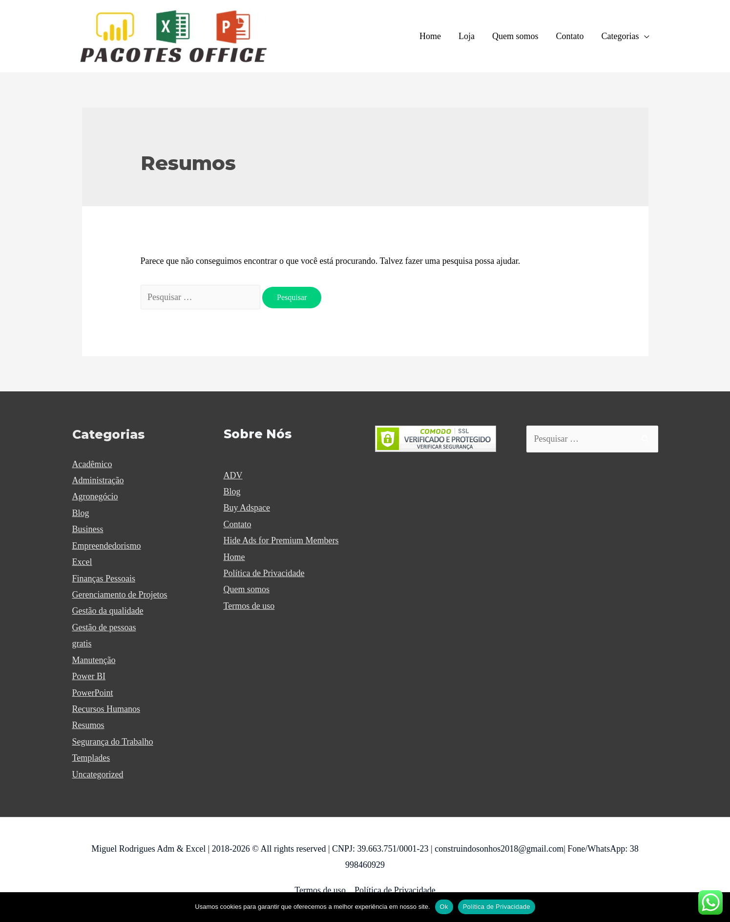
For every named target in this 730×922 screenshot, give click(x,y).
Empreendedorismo (106, 546)
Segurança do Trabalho (112, 742)
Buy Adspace (247, 508)
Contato (570, 36)
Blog (80, 513)
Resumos (88, 725)
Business (88, 529)
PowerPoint (92, 693)
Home (430, 36)
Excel (82, 562)
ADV (233, 475)
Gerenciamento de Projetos (119, 595)
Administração (98, 480)
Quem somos (515, 36)
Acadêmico (92, 464)
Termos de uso (249, 606)
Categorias (620, 36)
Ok (444, 906)
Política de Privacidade (264, 573)
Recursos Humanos (106, 709)
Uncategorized (98, 774)
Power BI (89, 676)
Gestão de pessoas (104, 627)
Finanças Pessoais (104, 578)
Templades (91, 758)
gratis (82, 643)
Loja (467, 36)
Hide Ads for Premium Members (281, 540)
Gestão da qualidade (108, 611)
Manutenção (94, 660)
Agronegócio (95, 496)
